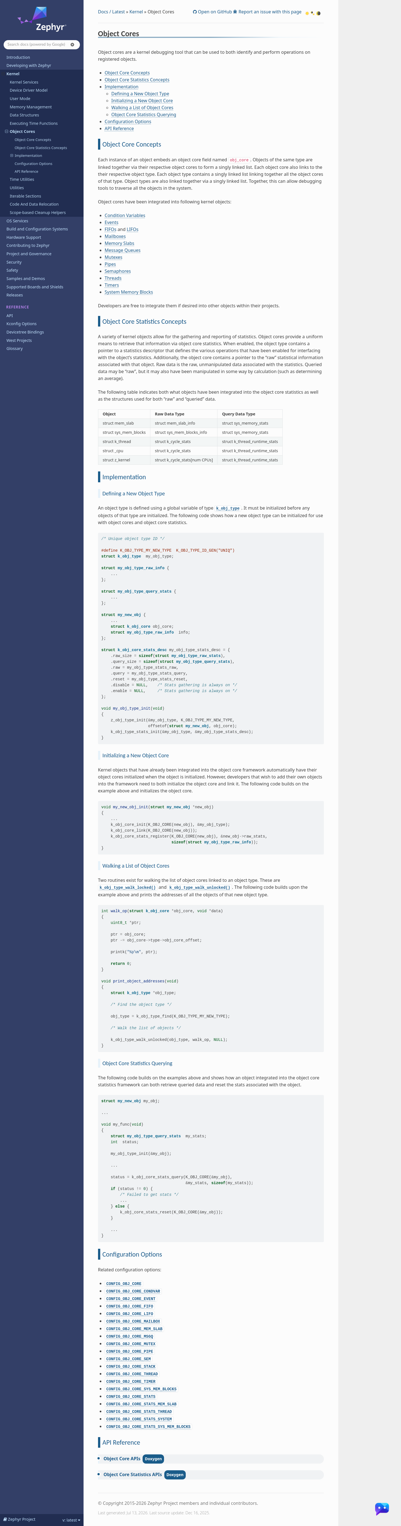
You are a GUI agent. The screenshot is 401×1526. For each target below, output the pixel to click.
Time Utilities (22, 179)
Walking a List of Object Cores (142, 107)
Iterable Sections (25, 196)
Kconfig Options (21, 323)
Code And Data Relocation (34, 204)
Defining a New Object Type (140, 94)
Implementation (26, 155)
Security (13, 262)
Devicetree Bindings (25, 332)
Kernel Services (24, 82)
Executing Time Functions (34, 123)
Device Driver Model (29, 90)
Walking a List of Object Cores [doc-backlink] (135, 865)
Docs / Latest (111, 12)
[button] (72, 45)
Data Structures (24, 115)
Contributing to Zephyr (28, 245)
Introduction (18, 57)
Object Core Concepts (32, 139)
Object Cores (20, 131)
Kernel (10, 73)
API (9, 315)
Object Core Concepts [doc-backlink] (131, 144)
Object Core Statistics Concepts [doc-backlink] (144, 321)
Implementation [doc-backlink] (124, 477)
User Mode (20, 98)
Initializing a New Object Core (142, 101)
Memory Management (31, 106)
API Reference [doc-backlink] (121, 1442)
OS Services (17, 220)
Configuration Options (33, 163)
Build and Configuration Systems (37, 229)
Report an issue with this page (269, 11)
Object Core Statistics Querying (143, 114)
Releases (14, 295)
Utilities (17, 187)
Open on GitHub (214, 11)
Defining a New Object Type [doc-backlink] (133, 493)
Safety (12, 270)
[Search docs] (42, 44)
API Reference (26, 171)
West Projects (19, 340)
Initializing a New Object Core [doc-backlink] (135, 755)
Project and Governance (28, 253)
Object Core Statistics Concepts (40, 147)
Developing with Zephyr (28, 65)
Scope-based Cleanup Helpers (38, 212)
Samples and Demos (25, 278)
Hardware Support (23, 237)
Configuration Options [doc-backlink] (132, 1254)
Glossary (14, 348)
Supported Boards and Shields (34, 286)
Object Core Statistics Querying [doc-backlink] (137, 1063)
